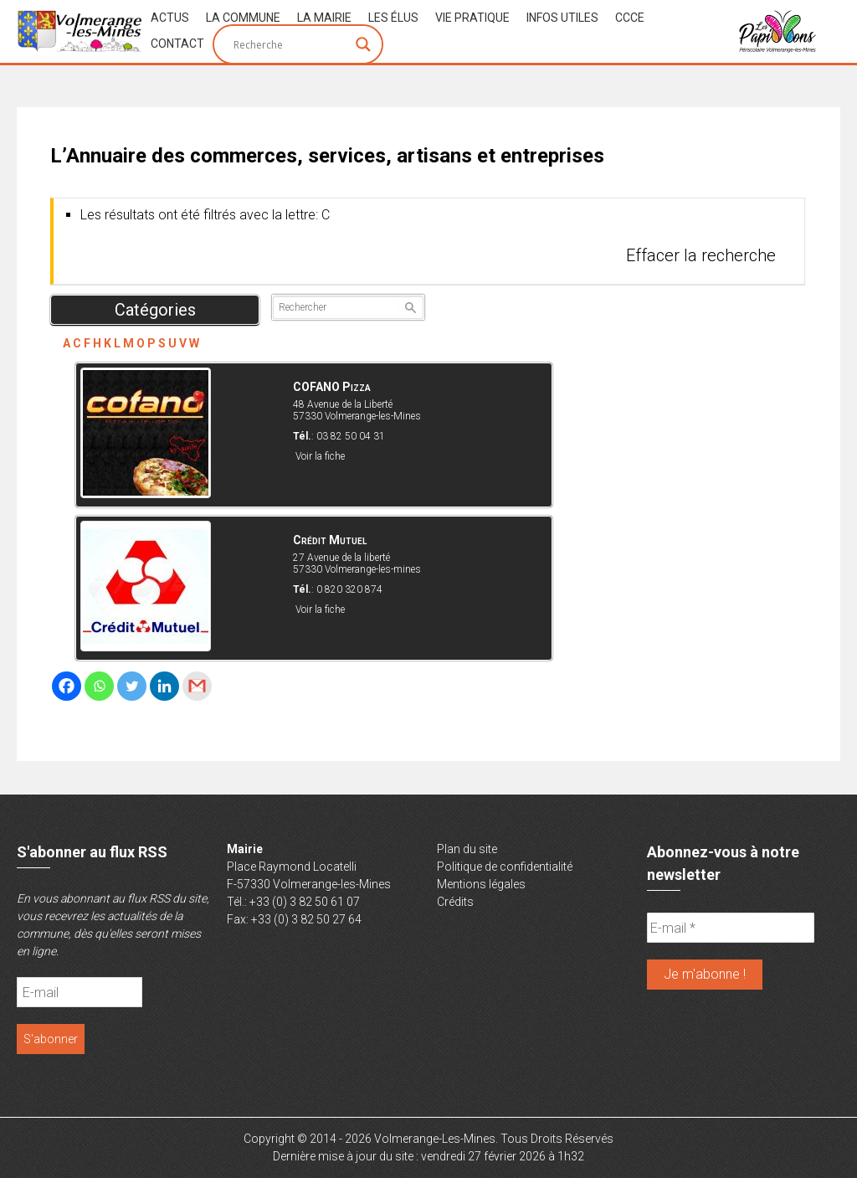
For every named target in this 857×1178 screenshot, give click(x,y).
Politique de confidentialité (504, 866)
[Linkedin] (164, 686)
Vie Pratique (472, 17)
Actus (170, 17)
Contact (177, 43)
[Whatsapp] (99, 686)
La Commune (243, 17)
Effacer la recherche (701, 255)
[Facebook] (66, 686)
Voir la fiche (320, 456)
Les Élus (393, 17)
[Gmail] (197, 686)
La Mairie (324, 17)
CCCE (629, 17)
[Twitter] (131, 686)
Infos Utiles (562, 17)
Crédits (455, 901)
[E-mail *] (730, 928)
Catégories (155, 310)
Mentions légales (481, 884)
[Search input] (290, 44)
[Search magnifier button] (363, 44)
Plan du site (467, 849)
